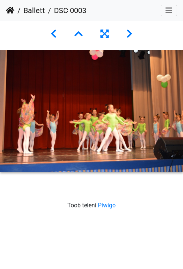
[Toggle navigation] (169, 10)
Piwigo (107, 205)
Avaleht (10, 10)
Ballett (34, 10)
